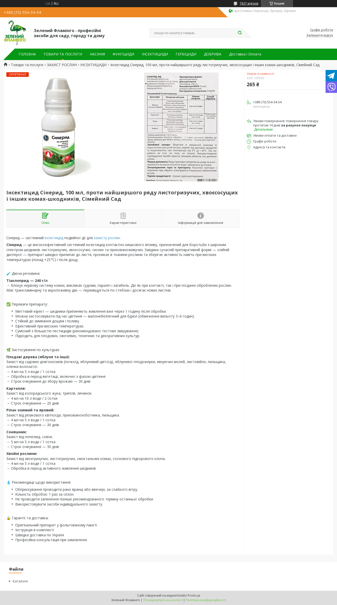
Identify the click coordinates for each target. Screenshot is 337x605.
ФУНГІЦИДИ (123, 54)
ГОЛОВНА (27, 54)
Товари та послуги (27, 65)
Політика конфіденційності (206, 600)
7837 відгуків (249, 3)
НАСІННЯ (97, 54)
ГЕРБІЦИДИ (186, 54)
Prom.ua (194, 595)
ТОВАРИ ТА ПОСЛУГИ (62, 54)
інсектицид (54, 237)
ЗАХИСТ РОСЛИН (62, 65)
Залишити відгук (319, 35)
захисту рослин (107, 237)
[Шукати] (240, 33)
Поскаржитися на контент (162, 600)
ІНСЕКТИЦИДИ (155, 54)
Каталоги (20, 581)
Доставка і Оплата (245, 54)
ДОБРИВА (212, 54)
